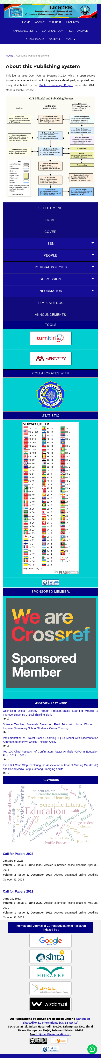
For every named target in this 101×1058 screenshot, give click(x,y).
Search (54, 39)
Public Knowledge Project (56, 85)
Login (68, 39)
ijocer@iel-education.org (55, 1034)
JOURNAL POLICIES (50, 267)
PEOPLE (50, 255)
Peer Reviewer (78, 30)
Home (26, 22)
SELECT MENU (50, 208)
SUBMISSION (50, 279)
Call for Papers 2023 (18, 853)
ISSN (50, 243)
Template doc (50, 303)
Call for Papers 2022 (18, 891)
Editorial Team (52, 30)
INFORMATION (50, 291)
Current (55, 22)
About (39, 22)
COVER (51, 231)
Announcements (25, 30)
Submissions (35, 39)
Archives (72, 22)
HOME (51, 220)
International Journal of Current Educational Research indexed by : (51, 927)
